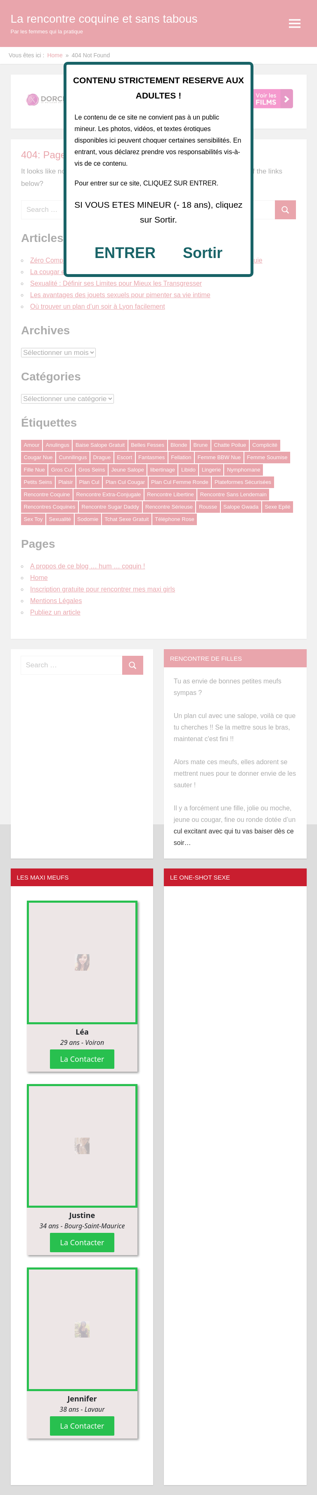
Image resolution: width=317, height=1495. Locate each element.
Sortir (202, 252)
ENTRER (125, 252)
